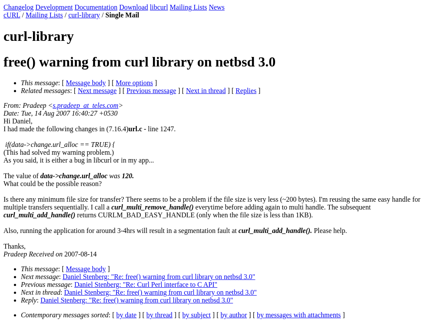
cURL (11, 15)
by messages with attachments (299, 315)
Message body (86, 82)
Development (54, 7)
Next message (97, 90)
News (216, 7)
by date (126, 315)
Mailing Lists (188, 7)
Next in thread (206, 90)
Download (133, 7)
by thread (159, 315)
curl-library (84, 15)
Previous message (151, 90)
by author (233, 315)
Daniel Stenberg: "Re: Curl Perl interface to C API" (145, 284)
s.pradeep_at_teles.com (85, 105)
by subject (197, 315)
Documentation (96, 7)
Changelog (18, 7)
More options (134, 82)
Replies (246, 90)
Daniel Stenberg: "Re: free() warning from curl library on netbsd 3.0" (159, 276)
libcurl (159, 7)
